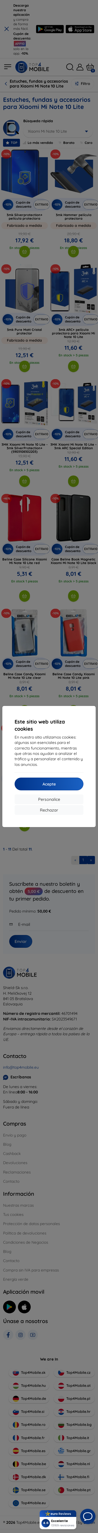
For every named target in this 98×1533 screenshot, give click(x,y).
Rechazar (49, 810)
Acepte (49, 784)
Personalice (49, 799)
